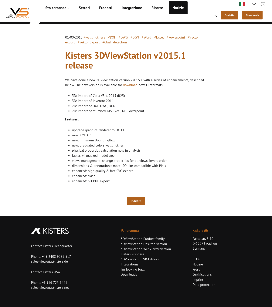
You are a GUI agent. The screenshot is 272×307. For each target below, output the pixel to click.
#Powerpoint (176, 37)
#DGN (135, 37)
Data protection (203, 284)
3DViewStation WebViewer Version (146, 249)
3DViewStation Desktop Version (144, 244)
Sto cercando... (55, 17)
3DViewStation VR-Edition (140, 259)
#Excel (159, 37)
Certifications (202, 274)
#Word (147, 37)
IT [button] (244, 4)
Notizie (162, 17)
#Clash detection (115, 42)
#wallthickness (94, 37)
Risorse (143, 17)
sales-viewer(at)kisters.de (49, 261)
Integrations (129, 264)
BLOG (196, 259)
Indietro (136, 201)
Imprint (197, 279)
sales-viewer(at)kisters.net (50, 287)
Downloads (129, 274)
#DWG (124, 37)
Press (196, 269)
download (130, 85)
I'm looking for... (133, 269)
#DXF (112, 37)
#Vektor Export (89, 42)
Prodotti (97, 17)
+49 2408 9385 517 (56, 256)
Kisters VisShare (132, 254)
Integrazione (121, 17)
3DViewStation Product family (143, 239)
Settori (78, 17)
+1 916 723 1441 (54, 282)
